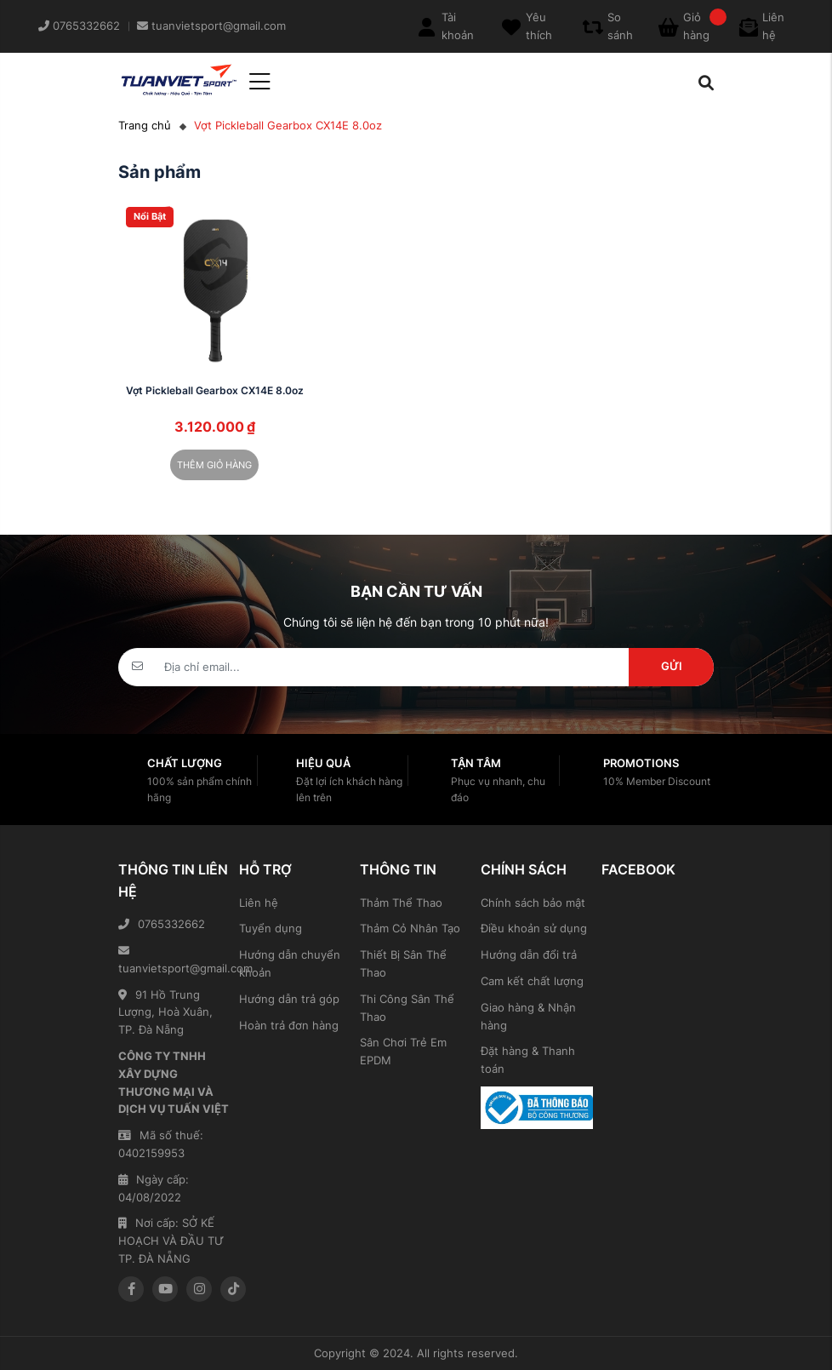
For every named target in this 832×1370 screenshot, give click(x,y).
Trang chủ (144, 125)
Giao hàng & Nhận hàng (528, 1016)
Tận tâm (476, 763)
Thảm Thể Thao (401, 902)
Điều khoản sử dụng (534, 928)
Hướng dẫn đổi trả (529, 954)
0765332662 (161, 924)
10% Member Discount (656, 781)
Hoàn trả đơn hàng (289, 1025)
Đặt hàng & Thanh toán (528, 1059)
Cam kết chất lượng (532, 981)
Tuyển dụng (270, 928)
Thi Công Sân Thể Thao (407, 1007)
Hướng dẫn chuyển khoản (289, 963)
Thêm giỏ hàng (214, 465)
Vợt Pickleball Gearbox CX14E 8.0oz (215, 390)
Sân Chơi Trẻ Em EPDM (403, 1051)
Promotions (641, 763)
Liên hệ (258, 902)
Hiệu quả (323, 763)
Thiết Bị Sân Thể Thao (403, 963)
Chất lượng (184, 763)
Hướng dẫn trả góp (289, 999)
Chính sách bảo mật (533, 902)
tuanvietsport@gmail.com (174, 960)
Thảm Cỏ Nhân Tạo (410, 928)
